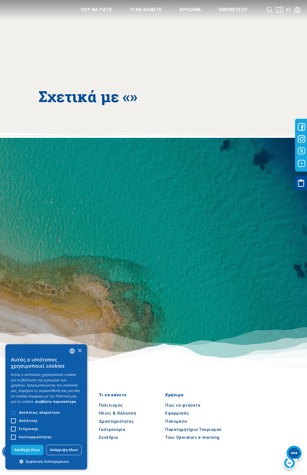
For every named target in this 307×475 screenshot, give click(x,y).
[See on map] (279, 9)
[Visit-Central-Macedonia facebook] (301, 127)
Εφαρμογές (177, 413)
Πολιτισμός (111, 405)
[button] (46, 461)
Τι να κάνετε (113, 395)
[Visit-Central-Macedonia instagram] (301, 139)
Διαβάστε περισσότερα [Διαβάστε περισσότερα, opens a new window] (55, 401)
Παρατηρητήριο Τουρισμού (193, 429)
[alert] (46, 407)
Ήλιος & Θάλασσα (117, 413)
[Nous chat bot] (293, 458)
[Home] (34, 9)
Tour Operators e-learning (192, 437)
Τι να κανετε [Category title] (146, 9)
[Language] (293, 9)
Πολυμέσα (176, 421)
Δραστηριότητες (116, 421)
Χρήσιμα (174, 395)
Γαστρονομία (112, 429)
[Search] (269, 10)
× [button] (80, 351)
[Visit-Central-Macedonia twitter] (301, 151)
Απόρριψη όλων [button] (64, 449)
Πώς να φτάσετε (183, 405)
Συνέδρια (108, 437)
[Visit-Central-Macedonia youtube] (301, 163)
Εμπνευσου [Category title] (233, 9)
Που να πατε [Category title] (96, 9)
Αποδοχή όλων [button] (27, 449)
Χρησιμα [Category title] (190, 9)
